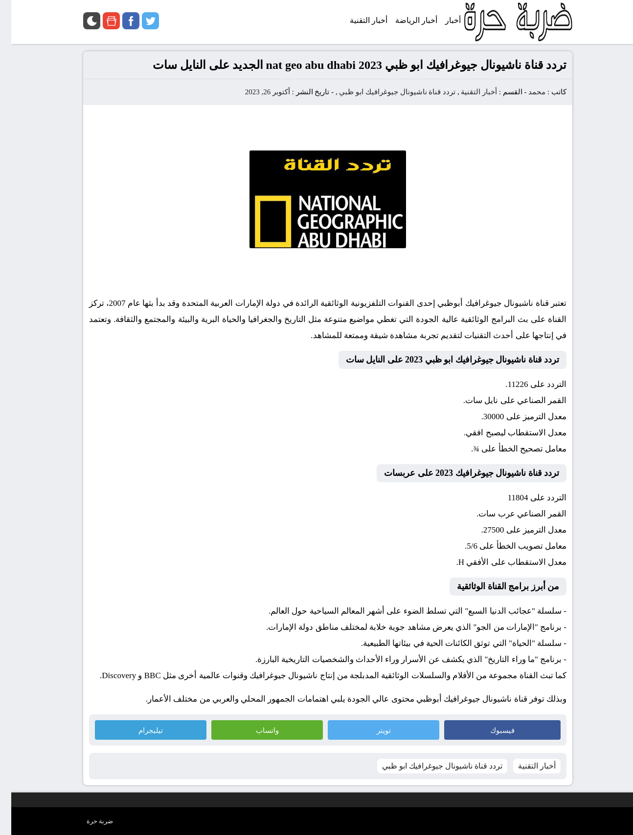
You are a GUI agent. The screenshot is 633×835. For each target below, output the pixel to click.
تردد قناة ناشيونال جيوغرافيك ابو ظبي (386, 92)
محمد (525, 92)
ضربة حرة (88, 821)
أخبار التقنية (468, 92)
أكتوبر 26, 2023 (256, 92)
